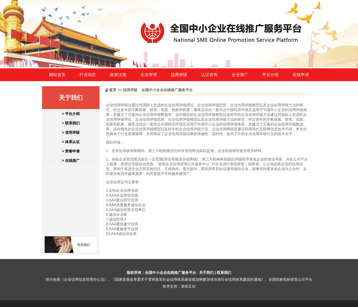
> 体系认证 (71, 142)
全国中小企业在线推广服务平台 (170, 273)
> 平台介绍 (71, 114)
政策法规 (118, 74)
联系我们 (224, 273)
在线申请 (300, 74)
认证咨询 (209, 74)
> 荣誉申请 (71, 151)
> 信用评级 (71, 132)
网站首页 (57, 74)
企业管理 (148, 74)
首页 (112, 90)
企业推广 (240, 74)
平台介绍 (270, 74)
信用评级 (179, 74)
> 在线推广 (71, 161)
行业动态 (87, 74)
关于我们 (206, 273)
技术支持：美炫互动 (179, 286)
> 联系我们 (71, 123)
